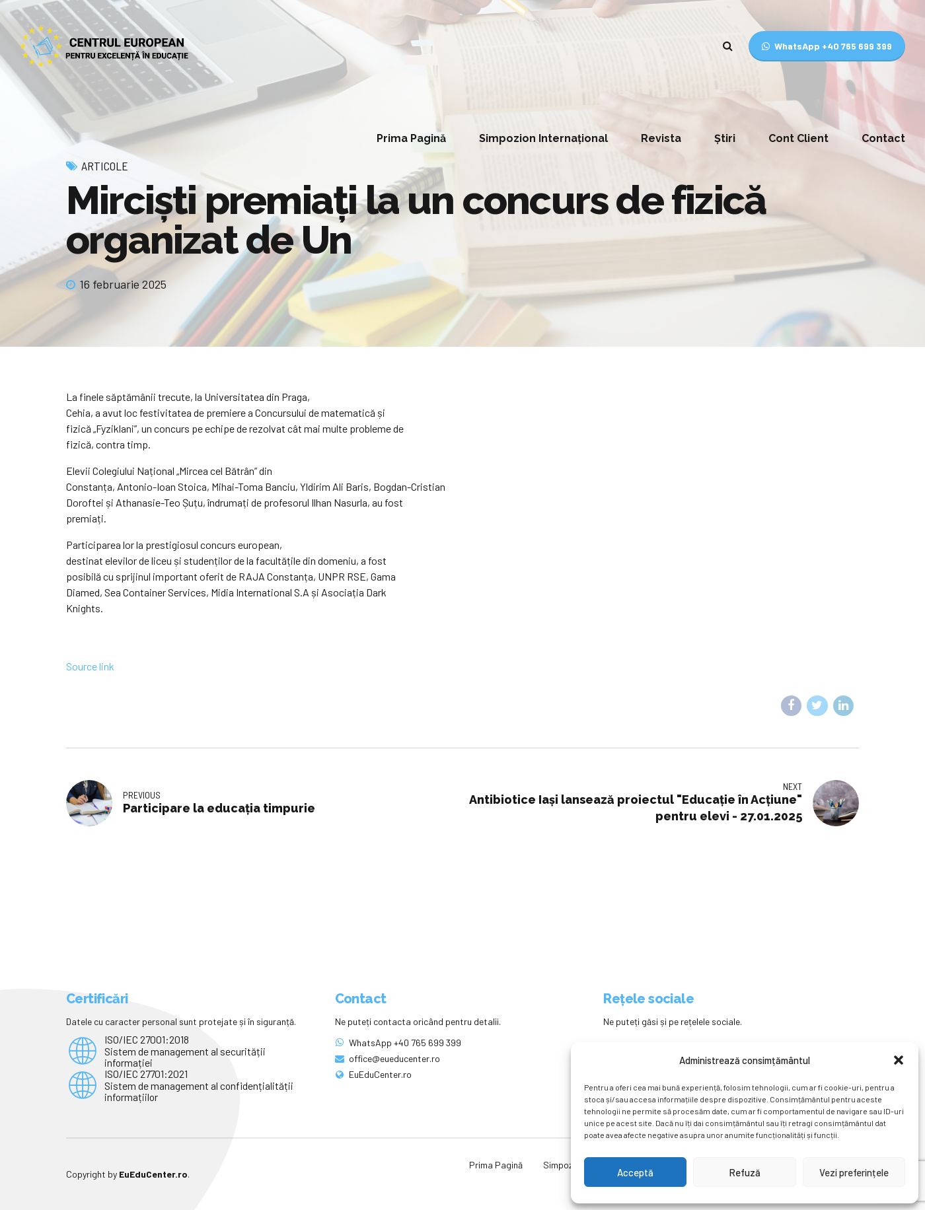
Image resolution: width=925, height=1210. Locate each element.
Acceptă (635, 1172)
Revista (661, 138)
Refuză (744, 1172)
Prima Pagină (411, 138)
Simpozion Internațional (543, 138)
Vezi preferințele (854, 1172)
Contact (883, 138)
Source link (90, 666)
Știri (724, 138)
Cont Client (798, 138)
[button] (898, 1060)
